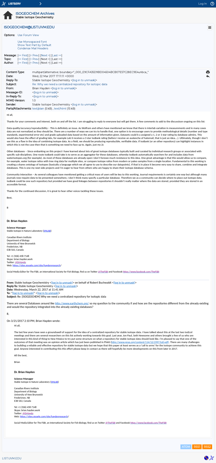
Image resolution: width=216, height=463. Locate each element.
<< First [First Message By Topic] (23, 59)
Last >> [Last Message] (56, 55)
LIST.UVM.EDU (11, 458)
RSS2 (207, 446)
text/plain (38, 108)
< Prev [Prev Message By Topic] (34, 59)
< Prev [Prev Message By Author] (34, 62)
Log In (202, 3)
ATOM (186, 446)
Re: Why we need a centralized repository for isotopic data (69, 84)
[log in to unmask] (84, 80)
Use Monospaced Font (32, 41)
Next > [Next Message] (45, 55)
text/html (60, 108)
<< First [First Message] (23, 55)
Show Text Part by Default (34, 45)
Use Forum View (28, 35)
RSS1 (197, 446)
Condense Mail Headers (33, 48)
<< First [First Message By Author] (23, 62)
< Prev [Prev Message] (34, 55)
